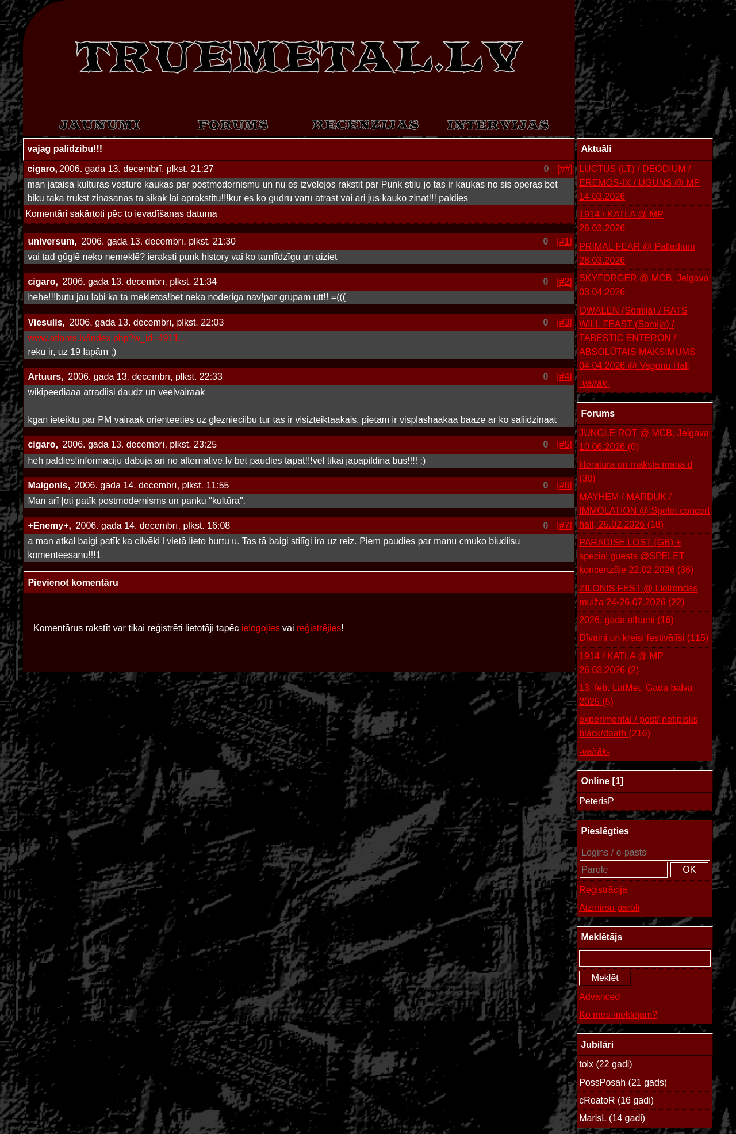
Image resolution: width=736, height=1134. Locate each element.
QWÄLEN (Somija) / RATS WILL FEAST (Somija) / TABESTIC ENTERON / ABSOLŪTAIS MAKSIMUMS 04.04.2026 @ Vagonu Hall (637, 338)
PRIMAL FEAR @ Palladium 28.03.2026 (637, 253)
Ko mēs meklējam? (618, 1015)
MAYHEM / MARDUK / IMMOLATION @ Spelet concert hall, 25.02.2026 (644, 512)
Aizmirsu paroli (609, 907)
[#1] (564, 241)
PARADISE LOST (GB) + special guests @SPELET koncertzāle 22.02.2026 (636, 557)
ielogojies (260, 628)
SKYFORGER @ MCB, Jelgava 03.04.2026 (643, 285)
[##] (565, 169)
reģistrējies (319, 628)
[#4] (564, 376)
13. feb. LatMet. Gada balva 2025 (635, 696)
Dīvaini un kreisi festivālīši (643, 638)
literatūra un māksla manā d (635, 473)
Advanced (599, 997)
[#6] (564, 485)
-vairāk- (594, 383)
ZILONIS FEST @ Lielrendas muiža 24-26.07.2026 (638, 596)
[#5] (564, 444)
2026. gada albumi (626, 620)
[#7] (564, 525)
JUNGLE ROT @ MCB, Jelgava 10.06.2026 (644, 441)
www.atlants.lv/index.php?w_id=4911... (107, 338)
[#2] (564, 282)
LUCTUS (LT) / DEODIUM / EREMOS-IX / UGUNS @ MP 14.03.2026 (639, 182)
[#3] (564, 322)
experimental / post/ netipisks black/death (638, 727)
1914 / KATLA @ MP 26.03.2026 (621, 221)
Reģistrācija (603, 890)
